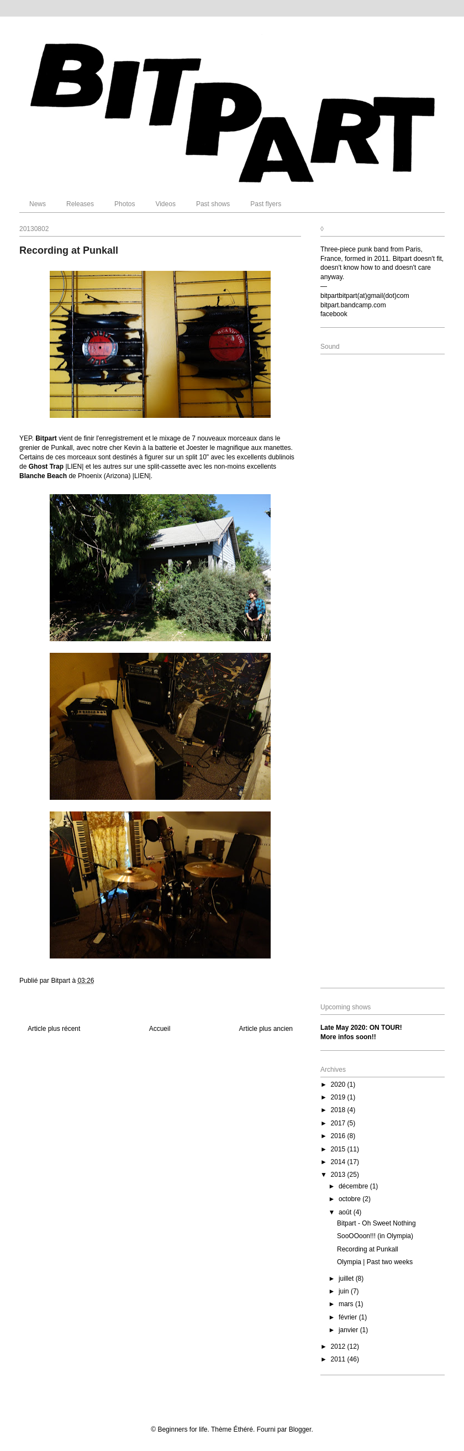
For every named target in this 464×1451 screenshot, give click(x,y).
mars (347, 1304)
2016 (339, 1136)
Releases (80, 204)
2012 (339, 1346)
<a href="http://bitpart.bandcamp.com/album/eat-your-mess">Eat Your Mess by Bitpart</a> (382, 464)
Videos (165, 204)
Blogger (300, 1429)
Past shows (213, 204)
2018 (339, 1110)
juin (345, 1291)
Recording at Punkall (367, 1249)
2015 (339, 1149)
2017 (339, 1123)
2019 (339, 1097)
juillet (347, 1278)
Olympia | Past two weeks (375, 1262)
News (37, 204)
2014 (339, 1162)
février (349, 1317)
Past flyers (265, 204)
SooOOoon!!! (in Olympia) (375, 1236)
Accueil (160, 1029)
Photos (124, 204)
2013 (339, 1174)
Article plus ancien (266, 1029)
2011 (339, 1359)
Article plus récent (54, 1029)
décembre (354, 1186)
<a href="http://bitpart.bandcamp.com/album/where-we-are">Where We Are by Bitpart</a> (382, 875)
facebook (333, 314)
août (346, 1212)
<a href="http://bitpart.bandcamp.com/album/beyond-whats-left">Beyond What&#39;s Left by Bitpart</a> (382, 669)
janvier (349, 1330)
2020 (339, 1084)
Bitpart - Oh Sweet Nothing (376, 1223)
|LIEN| (75, 466)
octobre (350, 1199)
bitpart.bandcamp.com (353, 305)
